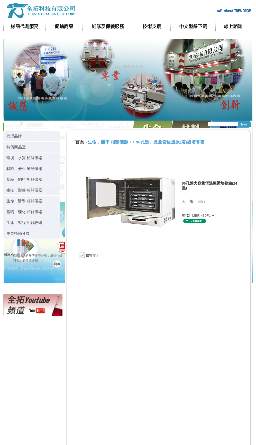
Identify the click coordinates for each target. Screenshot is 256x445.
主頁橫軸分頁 (18, 233)
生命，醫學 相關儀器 (24, 201)
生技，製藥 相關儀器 (24, 190)
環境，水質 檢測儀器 (24, 158)
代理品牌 (14, 136)
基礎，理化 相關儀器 (24, 212)
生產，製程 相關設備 (24, 222)
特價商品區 (16, 147)
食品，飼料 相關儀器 (24, 179)
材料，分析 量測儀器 (24, 168)
